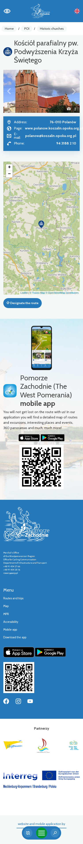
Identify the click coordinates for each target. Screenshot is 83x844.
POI (26, 29)
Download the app (14, 637)
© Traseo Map (37, 292)
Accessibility (10, 621)
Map (6, 606)
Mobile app (10, 629)
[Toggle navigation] (41, 833)
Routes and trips (13, 598)
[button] (9, 91)
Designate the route (22, 303)
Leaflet (24, 292)
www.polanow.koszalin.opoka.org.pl (54, 128)
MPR (6, 614)
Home (9, 29)
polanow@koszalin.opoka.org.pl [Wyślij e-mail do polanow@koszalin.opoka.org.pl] (50, 136)
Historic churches (52, 29)
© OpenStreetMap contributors (62, 292)
